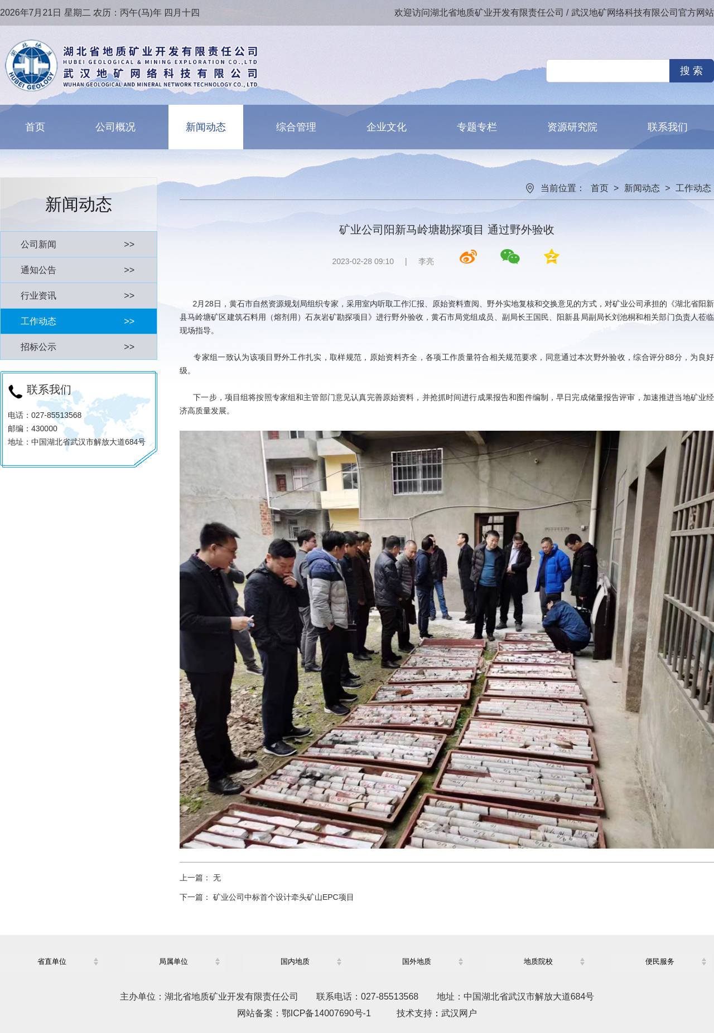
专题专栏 (477, 127)
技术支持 (414, 1013)
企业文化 (386, 127)
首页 (35, 127)
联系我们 (668, 127)
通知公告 (77, 269)
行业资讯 (77, 295)
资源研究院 (572, 127)
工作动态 (77, 321)
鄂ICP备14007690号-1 (326, 1013)
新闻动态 (206, 127)
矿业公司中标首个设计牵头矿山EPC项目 (283, 897)
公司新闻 (77, 244)
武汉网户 (459, 1013)
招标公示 (77, 346)
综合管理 (296, 127)
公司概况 (115, 127)
